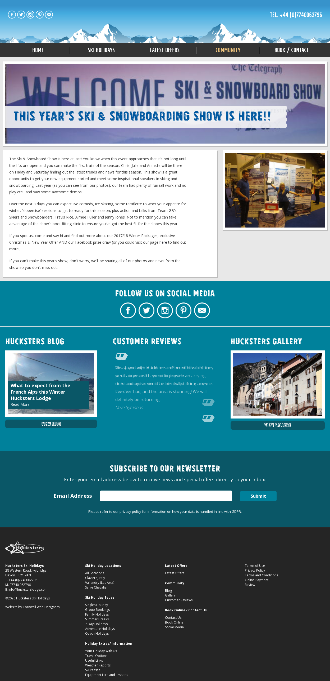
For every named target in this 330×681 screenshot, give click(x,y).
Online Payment (256, 580)
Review (250, 584)
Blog (168, 590)
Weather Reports (98, 665)
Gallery (170, 595)
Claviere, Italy (95, 578)
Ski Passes (92, 670)
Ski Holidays (101, 50)
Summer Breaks (97, 619)
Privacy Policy (255, 570)
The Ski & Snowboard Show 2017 (165, 16)
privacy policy (130, 511)
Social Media (174, 627)
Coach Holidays (97, 633)
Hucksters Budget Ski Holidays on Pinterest (40, 15)
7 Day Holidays (96, 624)
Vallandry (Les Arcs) (99, 582)
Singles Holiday (96, 605)
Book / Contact (291, 50)
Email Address (73, 495)
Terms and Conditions (261, 575)
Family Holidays (97, 614)
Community (228, 50)
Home (38, 50)
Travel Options (96, 655)
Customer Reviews (178, 600)
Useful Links (94, 660)
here (163, 242)
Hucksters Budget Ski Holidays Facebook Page (12, 15)
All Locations (94, 573)
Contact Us (173, 617)
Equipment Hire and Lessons (106, 675)
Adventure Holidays (100, 628)
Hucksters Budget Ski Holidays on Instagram (30, 15)
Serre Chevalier (96, 587)
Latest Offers (165, 50)
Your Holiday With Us (101, 651)
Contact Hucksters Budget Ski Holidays (49, 15)
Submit (258, 496)
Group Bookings (97, 609)
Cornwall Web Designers (41, 607)
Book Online (174, 622)
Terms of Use (255, 565)
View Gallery (277, 425)
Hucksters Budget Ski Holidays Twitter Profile (21, 15)
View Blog (51, 423)
